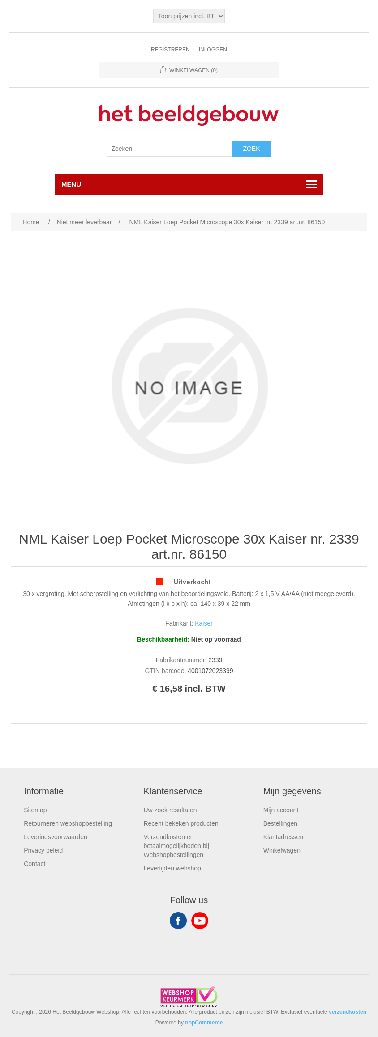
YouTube (199, 920)
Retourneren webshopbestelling (68, 823)
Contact (34, 863)
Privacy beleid (43, 850)
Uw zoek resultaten (170, 810)
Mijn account (281, 810)
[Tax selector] (189, 16)
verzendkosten (347, 1012)
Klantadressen (283, 836)
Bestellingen (280, 823)
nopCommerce (204, 1023)
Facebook (178, 920)
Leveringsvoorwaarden (55, 836)
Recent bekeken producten (180, 823)
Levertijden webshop (172, 868)
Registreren (170, 50)
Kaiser (204, 623)
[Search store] (169, 149)
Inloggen (213, 50)
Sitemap (35, 810)
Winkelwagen (282, 850)
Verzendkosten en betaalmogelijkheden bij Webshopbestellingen (176, 845)
